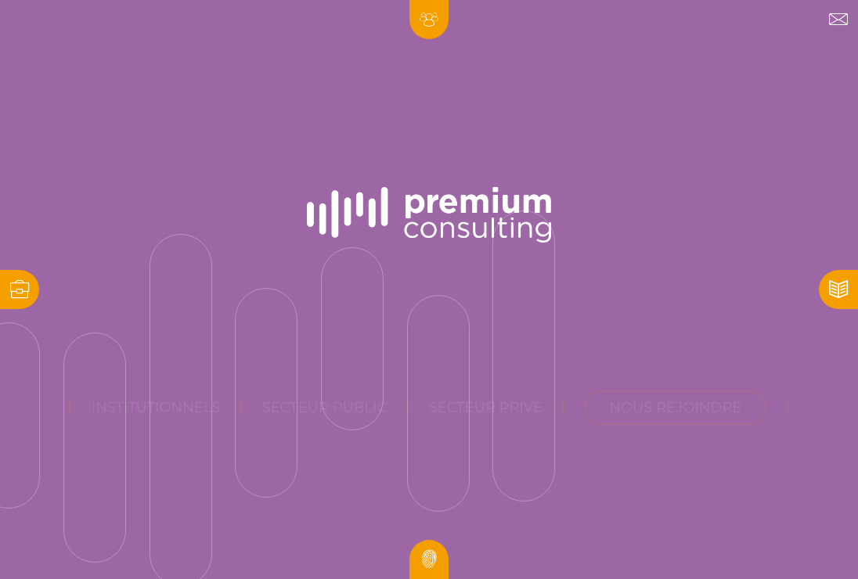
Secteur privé (486, 359)
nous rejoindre (675, 359)
